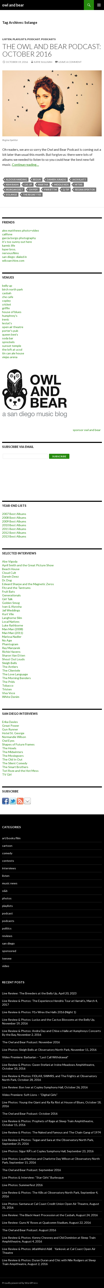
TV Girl (7, 774)
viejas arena (9, 357)
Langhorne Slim (12, 618)
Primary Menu (99, 5)
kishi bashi (12, 184)
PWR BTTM (50, 189)
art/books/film (11, 838)
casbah (6, 293)
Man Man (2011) (12, 633)
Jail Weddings (11, 610)
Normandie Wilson (14, 737)
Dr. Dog (7, 580)
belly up (7, 285)
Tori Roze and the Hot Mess (20, 770)
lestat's (7, 323)
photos (7, 898)
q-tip (66, 189)
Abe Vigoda (9, 561)
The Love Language (15, 674)
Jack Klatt (79, 179)
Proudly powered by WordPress (20, 1282)
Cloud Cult (9, 572)
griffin (6, 308)
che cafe (7, 297)
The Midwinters (12, 752)
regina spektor (85, 189)
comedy (7, 853)
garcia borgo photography (19, 238)
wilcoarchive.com (13, 260)
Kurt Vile (8, 614)
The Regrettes (32, 194)
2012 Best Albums (14, 532)
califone (7, 234)
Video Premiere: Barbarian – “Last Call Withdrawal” (35, 1057)
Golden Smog (11, 603)
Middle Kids (61, 184)
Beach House (11, 569)
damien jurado (56, 179)
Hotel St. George (13, 733)
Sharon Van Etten (13, 655)
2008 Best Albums (14, 517)
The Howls (9, 748)
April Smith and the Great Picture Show (28, 565)
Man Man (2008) (12, 629)
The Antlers (10, 666)
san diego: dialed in (14, 257)
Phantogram (10, 644)
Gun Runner (10, 729)
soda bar (7, 338)
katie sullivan (43, 61)
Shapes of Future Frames (18, 744)
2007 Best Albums (14, 514)
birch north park (12, 289)
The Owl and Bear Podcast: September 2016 (31, 1170)
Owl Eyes (8, 740)
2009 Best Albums (14, 521)
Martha (43, 184)
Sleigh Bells (9, 663)
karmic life (8, 245)
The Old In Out (12, 759)
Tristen (7, 689)
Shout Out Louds (13, 659)
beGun (37, 179)
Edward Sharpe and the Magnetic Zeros (28, 584)
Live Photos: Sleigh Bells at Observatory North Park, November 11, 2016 (49, 1049)
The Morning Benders (16, 678)
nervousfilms (10, 253)
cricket (6, 304)
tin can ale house (13, 353)
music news (9, 883)
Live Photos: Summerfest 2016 (22, 1185)
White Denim (10, 697)
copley (6, 300)
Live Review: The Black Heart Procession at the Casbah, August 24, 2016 (50, 1215)
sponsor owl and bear (87, 430)
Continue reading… (25, 164)
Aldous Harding (16, 179)
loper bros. (9, 249)
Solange (11, 194)
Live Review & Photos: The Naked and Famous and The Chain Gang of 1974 (51, 1132)
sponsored (9, 951)
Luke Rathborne (12, 625)
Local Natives (11, 621)
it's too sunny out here (17, 241)
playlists (19, 39)
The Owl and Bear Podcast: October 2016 (51, 50)
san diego (8, 943)
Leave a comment (70, 61)
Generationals (11, 595)
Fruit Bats (8, 591)
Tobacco (7, 685)
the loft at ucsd (12, 349)
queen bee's (10, 334)
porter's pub (10, 330)
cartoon (7, 845)
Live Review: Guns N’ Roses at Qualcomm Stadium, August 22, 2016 (46, 1222)
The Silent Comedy (14, 763)
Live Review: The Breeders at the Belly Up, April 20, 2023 (39, 993)
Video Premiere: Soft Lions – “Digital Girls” (29, 1095)
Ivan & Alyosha (12, 606)
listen (7, 39)
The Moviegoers (13, 755)
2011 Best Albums (14, 529)
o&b (5, 890)
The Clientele (11, 670)
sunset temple (11, 345)
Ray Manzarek (11, 648)
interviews (9, 868)
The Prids (8, 681)
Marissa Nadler (11, 636)
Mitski (78, 184)
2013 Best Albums (14, 536)
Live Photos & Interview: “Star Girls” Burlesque (33, 1177)
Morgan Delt (14, 189)
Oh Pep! (33, 189)
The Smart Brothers (15, 767)
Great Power (10, 725)
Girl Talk (7, 599)
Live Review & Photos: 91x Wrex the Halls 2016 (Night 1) (39, 1012)
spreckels (8, 342)
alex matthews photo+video (20, 230)
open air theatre (12, 327)
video (5, 966)
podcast (33, 39)
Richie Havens (11, 651)
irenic (5, 319)
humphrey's (9, 315)
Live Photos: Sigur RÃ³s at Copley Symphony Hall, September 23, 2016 (48, 1151)
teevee (7, 958)
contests (8, 860)
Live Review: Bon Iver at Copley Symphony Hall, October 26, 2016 (45, 1087)
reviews (7, 936)
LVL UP (28, 184)
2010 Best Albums (14, 525)
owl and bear (13, 5)
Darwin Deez (10, 576)
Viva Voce (8, 693)
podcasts (48, 39)
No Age (7, 640)
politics (7, 928)
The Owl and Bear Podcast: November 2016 (31, 1042)
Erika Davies (10, 722)
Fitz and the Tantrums (16, 587)
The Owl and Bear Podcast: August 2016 (29, 1230)
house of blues (11, 312)
